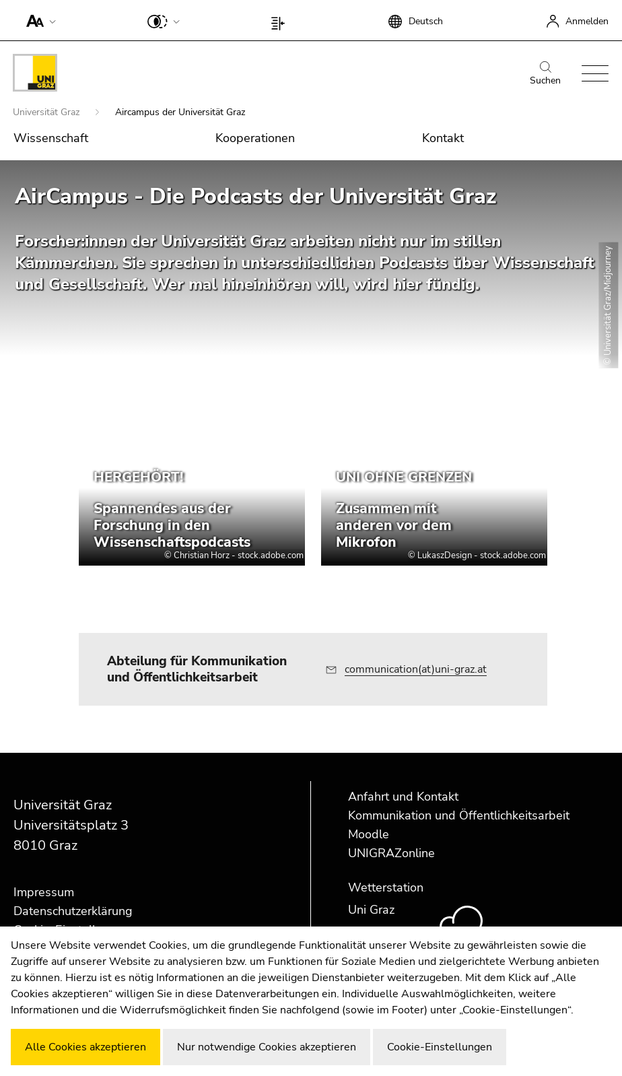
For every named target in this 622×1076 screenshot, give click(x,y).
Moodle (368, 834)
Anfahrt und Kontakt (403, 796)
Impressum (43, 892)
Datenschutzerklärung (73, 911)
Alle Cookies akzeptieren (85, 1047)
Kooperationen (255, 138)
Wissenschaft (50, 138)
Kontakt (443, 138)
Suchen (545, 74)
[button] (38, 20)
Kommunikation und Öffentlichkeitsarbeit (458, 815)
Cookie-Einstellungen (439, 1047)
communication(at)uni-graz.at (416, 669)
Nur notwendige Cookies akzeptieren (266, 1047)
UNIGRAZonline (391, 853)
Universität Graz (47, 112)
